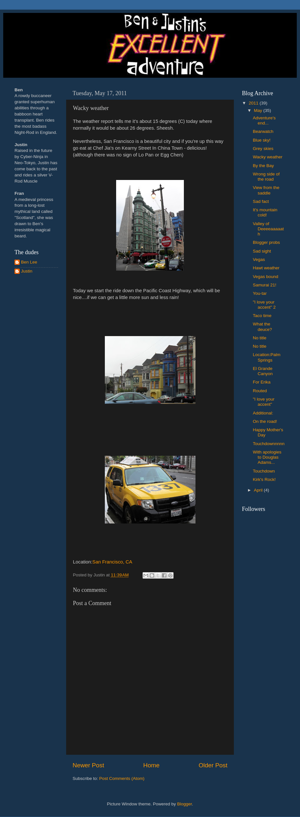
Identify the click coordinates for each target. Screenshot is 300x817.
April (259, 490)
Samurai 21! (264, 285)
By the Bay (263, 165)
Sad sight (262, 251)
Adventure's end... (264, 120)
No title (259, 337)
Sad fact (261, 201)
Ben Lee (29, 262)
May (258, 110)
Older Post (213, 765)
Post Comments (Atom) (122, 778)
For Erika (262, 382)
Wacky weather (268, 156)
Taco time (262, 315)
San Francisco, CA (112, 561)
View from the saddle (266, 190)
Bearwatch (263, 131)
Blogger (184, 804)
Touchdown (264, 471)
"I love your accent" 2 (264, 305)
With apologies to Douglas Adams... (267, 457)
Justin (26, 271)
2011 (254, 103)
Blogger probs (266, 242)
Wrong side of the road (266, 177)
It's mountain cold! (265, 212)
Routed (260, 390)
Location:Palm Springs (267, 357)
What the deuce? (262, 327)
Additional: (263, 413)
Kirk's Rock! (264, 479)
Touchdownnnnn (269, 443)
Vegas (259, 259)
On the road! (265, 421)
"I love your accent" (264, 402)
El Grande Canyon (263, 371)
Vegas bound (265, 276)
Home (151, 765)
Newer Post (88, 765)
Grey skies (263, 148)
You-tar (260, 293)
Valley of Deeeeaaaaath (268, 228)
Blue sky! (262, 140)
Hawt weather (266, 267)
